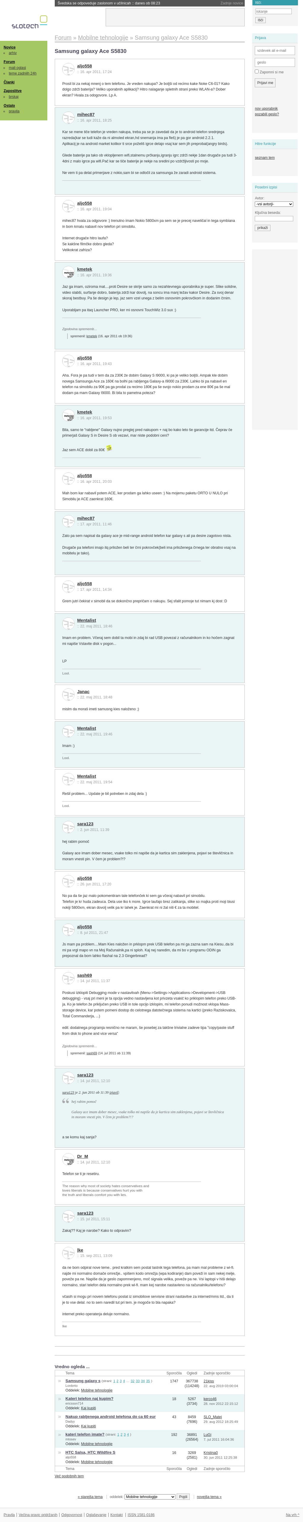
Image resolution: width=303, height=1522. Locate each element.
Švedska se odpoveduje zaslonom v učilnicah (109, 3)
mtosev (70, 1439)
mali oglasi (17, 68)
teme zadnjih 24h (23, 73)
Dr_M (82, 1156)
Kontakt (116, 1515)
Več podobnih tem (69, 1476)
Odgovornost (71, 1515)
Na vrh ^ (292, 1515)
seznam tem (265, 158)
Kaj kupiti (88, 1408)
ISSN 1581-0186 (141, 1515)
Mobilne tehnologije (96, 1390)
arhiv (13, 53)
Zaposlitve (13, 91)
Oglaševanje (96, 1515)
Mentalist (86, 620)
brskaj (14, 97)
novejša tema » (209, 1497)
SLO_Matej (213, 1417)
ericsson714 (74, 1403)
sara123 (85, 823)
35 (148, 1381)
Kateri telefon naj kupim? (89, 1398)
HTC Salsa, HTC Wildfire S (90, 1452)
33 (138, 1381)
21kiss (209, 1381)
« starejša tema (90, 1497)
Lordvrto (71, 1385)
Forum (9, 62)
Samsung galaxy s (82, 1381)
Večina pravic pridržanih (38, 1515)
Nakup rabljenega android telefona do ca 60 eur (110, 1416)
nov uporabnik (266, 108)
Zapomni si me (269, 72)
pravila (14, 111)
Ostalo (9, 106)
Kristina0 (211, 1453)
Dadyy (70, 1421)
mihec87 (86, 114)
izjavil (113, 1092)
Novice (9, 47)
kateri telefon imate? (84, 1434)
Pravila (9, 1515)
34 (143, 1381)
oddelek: (142, 1497)
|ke (80, 1250)
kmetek (84, 269)
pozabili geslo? (267, 114)
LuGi (207, 1435)
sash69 (84, 975)
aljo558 (84, 66)
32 (133, 1381)
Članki (9, 82)
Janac (83, 691)
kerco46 (210, 1399)
